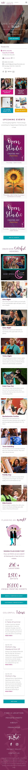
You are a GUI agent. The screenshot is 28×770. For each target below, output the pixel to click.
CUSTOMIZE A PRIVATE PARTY (14, 602)
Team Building (8, 446)
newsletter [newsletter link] (13, 71)
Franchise (14, 727)
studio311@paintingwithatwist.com (14, 64)
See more (14, 701)
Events (16, 2)
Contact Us (14, 753)
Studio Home (10, 2)
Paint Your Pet (8, 386)
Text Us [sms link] (9, 71)
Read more (8, 635)
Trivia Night (7, 356)
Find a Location (14, 713)
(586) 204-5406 (8, 62)
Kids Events (7, 503)
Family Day (6, 475)
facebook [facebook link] (3, 71)
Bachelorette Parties (10, 416)
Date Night (6, 328)
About (14, 723)
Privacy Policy (14, 749)
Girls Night (6, 299)
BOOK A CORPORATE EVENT (14, 596)
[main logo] (3, 2)
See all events (14, 237)
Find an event (14, 38)
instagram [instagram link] (6, 72)
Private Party (14, 718)
